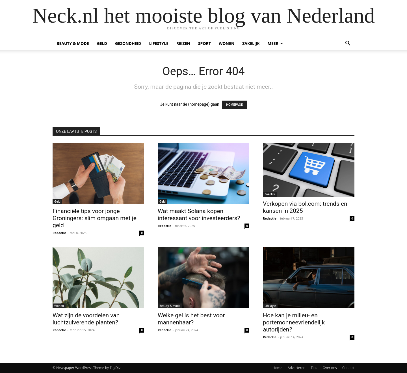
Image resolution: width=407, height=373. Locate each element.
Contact (348, 367)
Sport (204, 43)
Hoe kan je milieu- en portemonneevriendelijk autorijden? (294, 322)
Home (277, 367)
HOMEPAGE (234, 105)
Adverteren (297, 367)
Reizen (183, 43)
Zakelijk (250, 43)
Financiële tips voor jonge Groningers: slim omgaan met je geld (95, 218)
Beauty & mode (73, 43)
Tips (314, 367)
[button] (347, 44)
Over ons (329, 367)
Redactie (59, 233)
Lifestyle (158, 43)
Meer (273, 43)
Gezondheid (128, 43)
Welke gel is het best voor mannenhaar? (191, 319)
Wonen (226, 43)
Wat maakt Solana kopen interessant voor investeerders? (199, 215)
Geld (102, 43)
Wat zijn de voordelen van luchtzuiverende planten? (86, 319)
